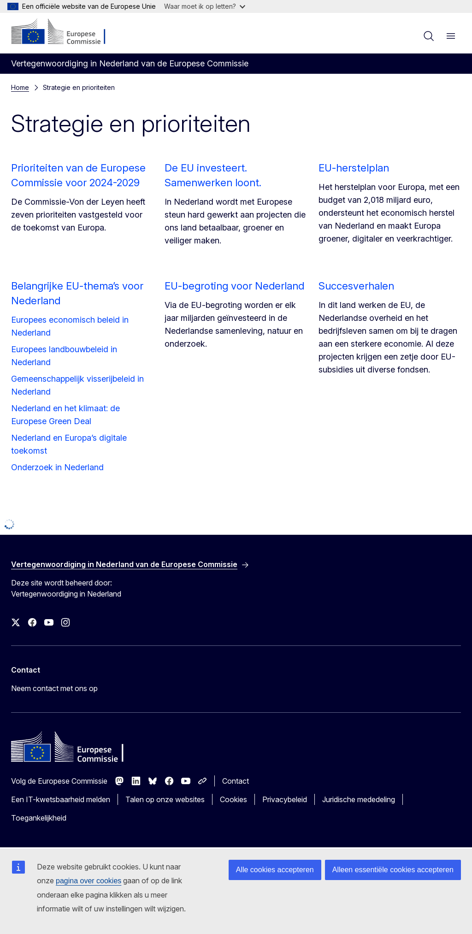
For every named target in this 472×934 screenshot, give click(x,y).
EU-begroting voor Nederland (234, 286)
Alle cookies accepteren (275, 870)
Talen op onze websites (165, 799)
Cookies (233, 799)
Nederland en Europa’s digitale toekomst (69, 444)
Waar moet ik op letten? (204, 6)
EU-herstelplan (354, 168)
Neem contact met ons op (54, 688)
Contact (235, 781)
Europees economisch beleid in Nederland (70, 326)
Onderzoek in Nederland (57, 467)
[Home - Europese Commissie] (67, 32)
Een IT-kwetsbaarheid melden (60, 799)
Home (20, 87)
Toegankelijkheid (38, 817)
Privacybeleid (284, 799)
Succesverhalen (356, 286)
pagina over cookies (88, 881)
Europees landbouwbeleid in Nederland (64, 355)
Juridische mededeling (358, 799)
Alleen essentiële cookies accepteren (393, 870)
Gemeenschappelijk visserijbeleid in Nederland (77, 385)
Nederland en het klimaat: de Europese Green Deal (65, 414)
